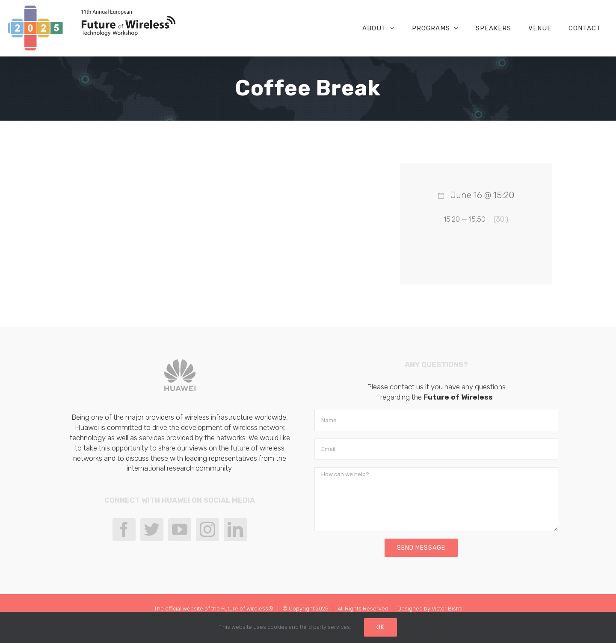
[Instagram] (207, 529)
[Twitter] (151, 529)
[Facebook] (124, 529)
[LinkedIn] (235, 529)
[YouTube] (179, 529)
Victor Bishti (447, 608)
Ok (380, 627)
